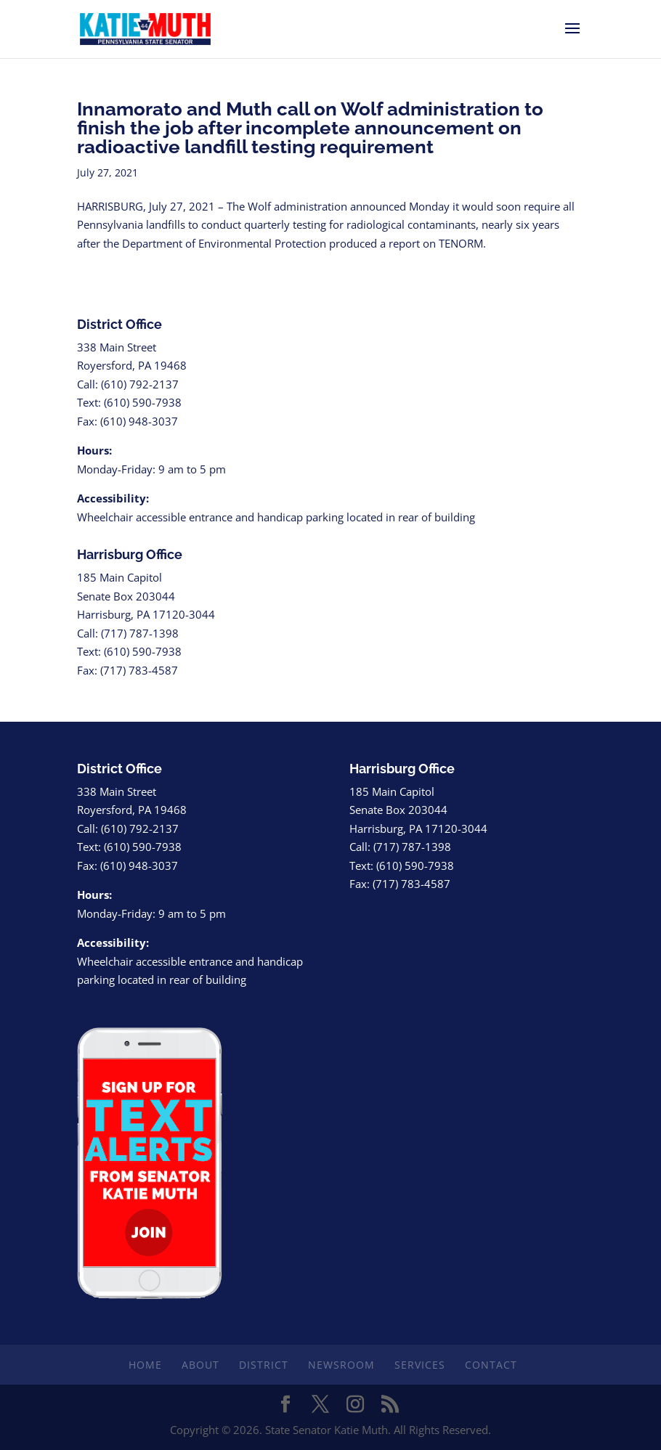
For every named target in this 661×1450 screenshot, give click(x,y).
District (263, 1365)
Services (419, 1365)
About (200, 1365)
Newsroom (341, 1365)
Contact (491, 1365)
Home (145, 1365)
